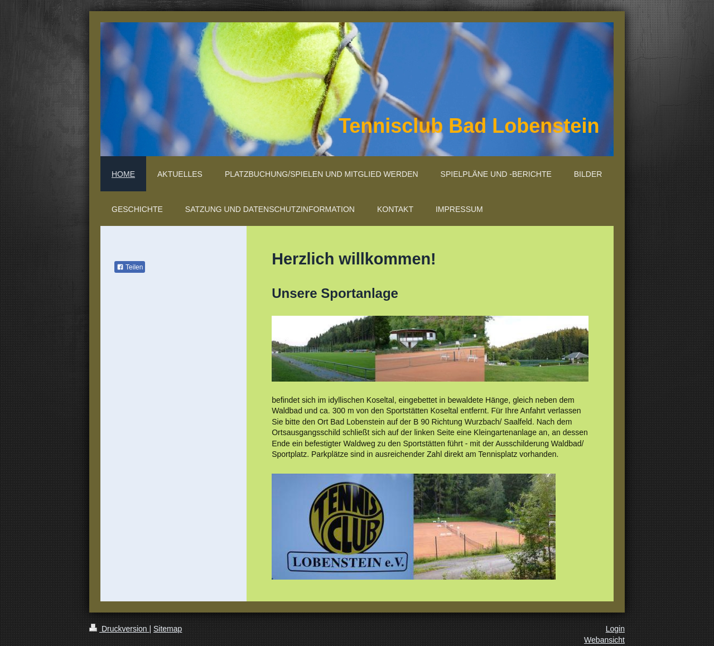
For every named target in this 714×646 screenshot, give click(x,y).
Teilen (130, 267)
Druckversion (119, 628)
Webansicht (604, 639)
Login (615, 628)
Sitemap (167, 628)
